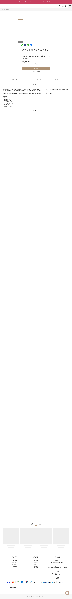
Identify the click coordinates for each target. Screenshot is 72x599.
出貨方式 (36, 564)
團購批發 (15, 566)
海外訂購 (36, 567)
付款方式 (36, 562)
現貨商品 (7, 9)
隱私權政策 (14, 564)
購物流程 (36, 560)
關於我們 (15, 560)
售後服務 (36, 566)
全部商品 (3, 9)
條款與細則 (14, 562)
